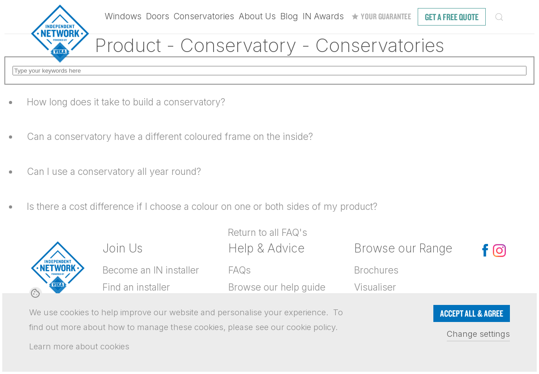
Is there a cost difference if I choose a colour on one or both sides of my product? (202, 206)
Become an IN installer (151, 270)
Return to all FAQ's (267, 232)
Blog (289, 16)
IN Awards (323, 16)
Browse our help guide (276, 287)
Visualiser (375, 287)
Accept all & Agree (471, 313)
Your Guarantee (381, 16)
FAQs (239, 270)
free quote (452, 16)
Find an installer (136, 287)
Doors (157, 16)
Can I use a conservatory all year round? (114, 171)
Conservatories (204, 16)
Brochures (376, 270)
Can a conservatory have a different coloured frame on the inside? (170, 136)
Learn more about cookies (79, 346)
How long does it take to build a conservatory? (126, 102)
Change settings (478, 334)
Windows (123, 16)
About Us (257, 16)
